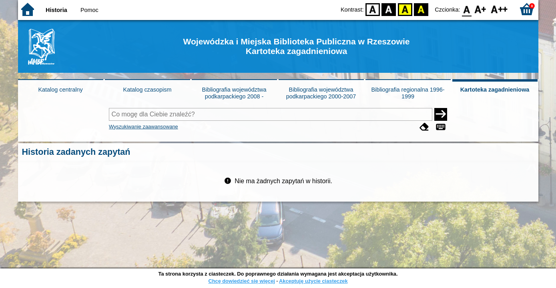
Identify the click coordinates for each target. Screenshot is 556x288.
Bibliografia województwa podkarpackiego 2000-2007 (321, 93)
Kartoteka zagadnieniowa (495, 89)
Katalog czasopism (147, 89)
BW (389, 9)
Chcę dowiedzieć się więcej (241, 281)
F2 (499, 9)
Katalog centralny (60, 89)
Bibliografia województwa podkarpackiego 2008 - (234, 93)
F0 (467, 9)
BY (421, 9)
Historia (56, 10)
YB (405, 9)
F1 (480, 9)
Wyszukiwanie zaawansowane (143, 127)
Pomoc (89, 10)
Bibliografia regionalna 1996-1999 (407, 93)
